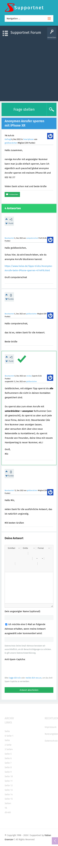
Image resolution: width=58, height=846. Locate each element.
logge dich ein (15, 678)
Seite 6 (8, 758)
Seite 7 (8, 762)
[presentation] (28, 668)
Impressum (50, 727)
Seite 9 (8, 771)
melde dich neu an (33, 678)
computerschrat (32, 238)
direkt (8, 812)
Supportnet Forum (26, 32)
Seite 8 (8, 767)
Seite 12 (9, 785)
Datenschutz (51, 740)
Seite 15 (9, 798)
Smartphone (28, 139)
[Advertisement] (29, 69)
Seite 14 (9, 794)
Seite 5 (8, 753)
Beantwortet (9, 238)
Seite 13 (9, 790)
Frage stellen (24, 109)
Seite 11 (9, 781)
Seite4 (9, 749)
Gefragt (8, 139)
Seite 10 (9, 776)
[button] (13, 548)
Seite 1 (9, 735)
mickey (29, 376)
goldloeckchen (11, 143)
